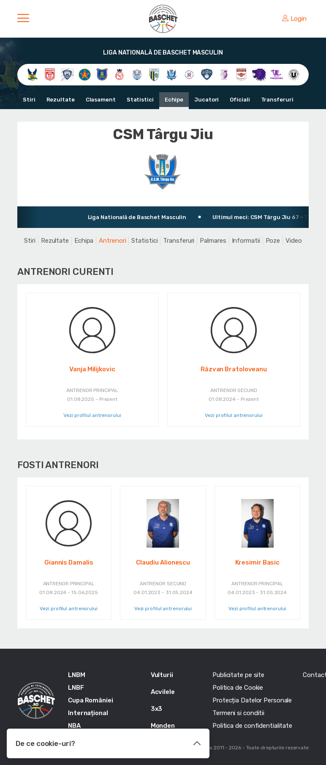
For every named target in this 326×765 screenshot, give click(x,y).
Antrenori (112, 240)
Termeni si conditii (238, 713)
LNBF (76, 687)
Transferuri (277, 99)
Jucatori (206, 99)
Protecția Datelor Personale (252, 700)
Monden (163, 725)
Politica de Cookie (237, 687)
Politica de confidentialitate (252, 725)
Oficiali (240, 99)
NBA (74, 725)
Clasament (101, 99)
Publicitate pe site (238, 675)
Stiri (29, 99)
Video (293, 240)
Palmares (213, 240)
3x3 (157, 709)
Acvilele (163, 692)
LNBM (76, 675)
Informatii (246, 240)
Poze (273, 240)
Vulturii (162, 675)
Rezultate (60, 99)
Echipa (83, 240)
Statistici (140, 99)
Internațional (88, 713)
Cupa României (90, 700)
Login (294, 18)
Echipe (174, 99)
